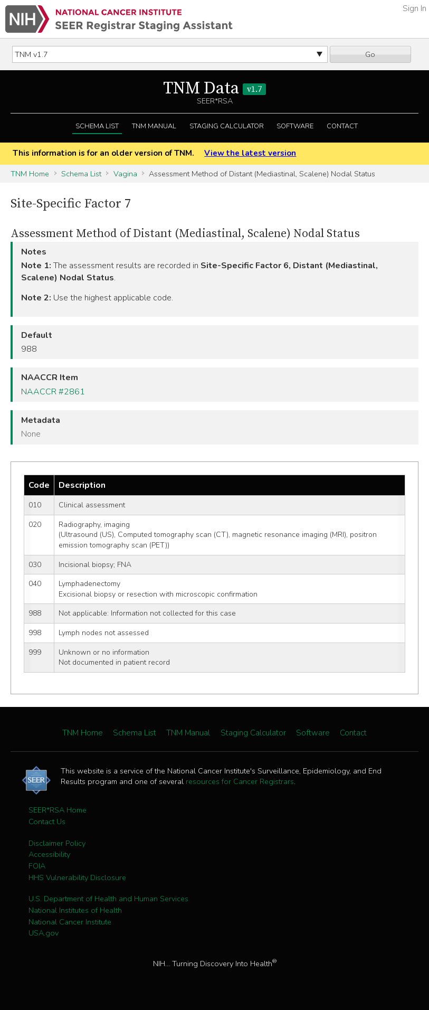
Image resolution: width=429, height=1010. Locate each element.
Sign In (414, 8)
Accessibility (49, 854)
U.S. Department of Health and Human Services (108, 898)
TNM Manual (154, 126)
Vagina (125, 173)
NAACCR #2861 (53, 392)
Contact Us (46, 821)
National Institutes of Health (75, 910)
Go (370, 54)
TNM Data (214, 88)
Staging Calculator (226, 126)
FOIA (36, 866)
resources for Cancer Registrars (240, 781)
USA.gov (43, 933)
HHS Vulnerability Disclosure (77, 877)
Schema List (97, 126)
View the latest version (250, 153)
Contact (342, 126)
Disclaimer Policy (56, 843)
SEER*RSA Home (57, 810)
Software (295, 126)
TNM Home (30, 173)
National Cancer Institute (69, 922)
